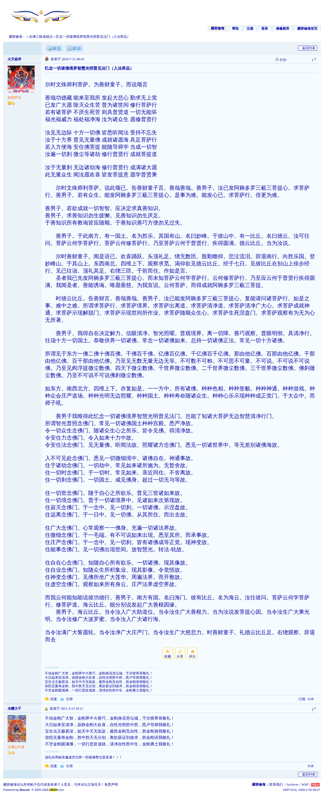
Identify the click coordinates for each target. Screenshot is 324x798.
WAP (305, 784)
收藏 (167, 656)
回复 (53, 699)
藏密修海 (217, 28)
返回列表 (308, 48)
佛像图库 (282, 28)
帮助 (235, 28)
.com (56, 789)
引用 (69, 699)
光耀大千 (14, 708)
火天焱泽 (14, 59)
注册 (250, 28)
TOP (311, 699)
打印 (283, 60)
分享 (180, 656)
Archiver (292, 784)
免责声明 (111, 784)
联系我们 (276, 784)
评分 (192, 656)
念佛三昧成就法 (41, 36)
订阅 (302, 699)
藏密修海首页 (307, 28)
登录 (264, 28)
